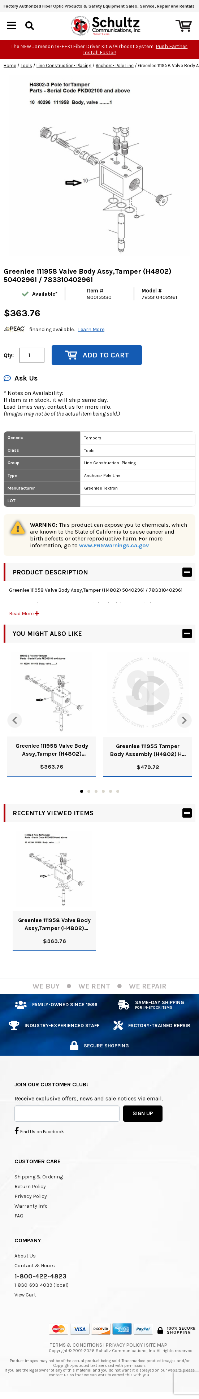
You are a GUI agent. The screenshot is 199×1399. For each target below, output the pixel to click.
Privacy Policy (30, 1196)
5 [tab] (110, 791)
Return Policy (30, 1186)
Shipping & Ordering (38, 1177)
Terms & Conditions (76, 1345)
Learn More (91, 329)
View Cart (25, 1295)
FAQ (18, 1216)
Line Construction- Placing (63, 65)
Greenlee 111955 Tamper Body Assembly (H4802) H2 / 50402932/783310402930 (147, 750)
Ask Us (21, 378)
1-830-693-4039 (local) (41, 1285)
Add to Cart (97, 355)
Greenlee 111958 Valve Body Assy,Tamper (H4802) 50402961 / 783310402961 (52, 750)
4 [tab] (103, 791)
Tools (26, 65)
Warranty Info (31, 1206)
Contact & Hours (34, 1266)
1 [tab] (81, 791)
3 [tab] (96, 791)
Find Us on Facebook (39, 1130)
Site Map (156, 1345)
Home (10, 65)
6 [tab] (117, 791)
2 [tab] (88, 791)
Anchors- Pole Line (115, 65)
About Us (25, 1256)
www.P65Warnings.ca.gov (114, 545)
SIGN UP (143, 1113)
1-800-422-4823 (40, 1276)
